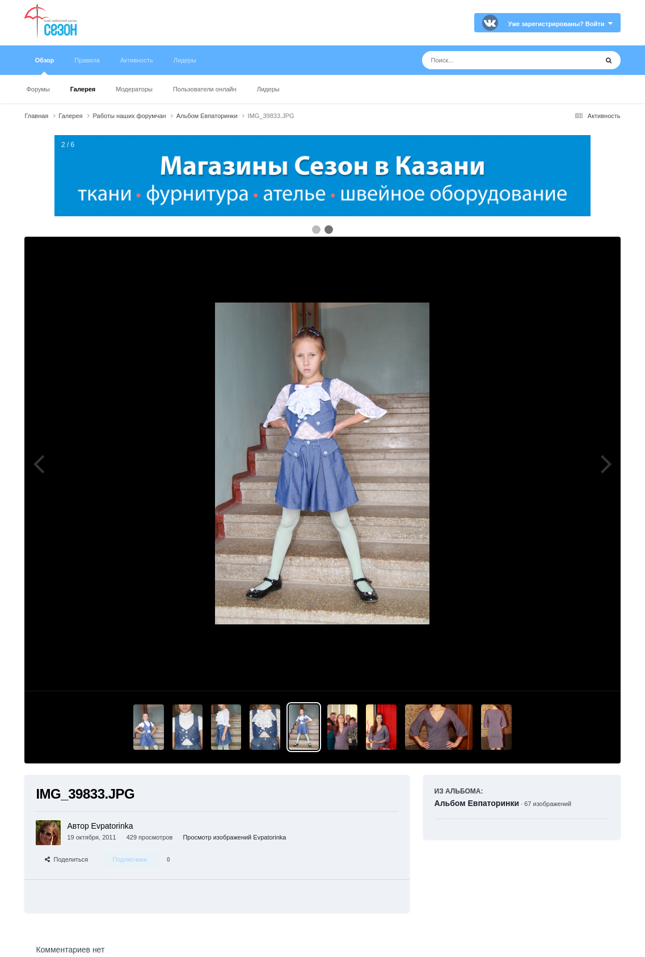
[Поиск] (488, 60)
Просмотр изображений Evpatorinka (234, 837)
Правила (87, 60)
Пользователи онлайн (205, 89)
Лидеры (268, 89)
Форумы (37, 89)
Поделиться (66, 859)
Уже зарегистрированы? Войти (560, 23)
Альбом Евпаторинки (477, 803)
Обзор (44, 66)
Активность (136, 60)
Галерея (82, 89)
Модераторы (134, 89)
